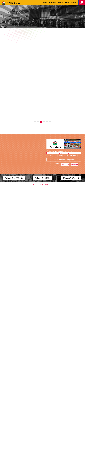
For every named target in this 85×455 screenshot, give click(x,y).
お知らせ (73, 2)
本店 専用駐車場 (75, 424)
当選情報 (60, 2)
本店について (52, 2)
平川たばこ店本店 (65, 424)
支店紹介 (67, 2)
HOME (45, 2)
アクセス (82, 2)
